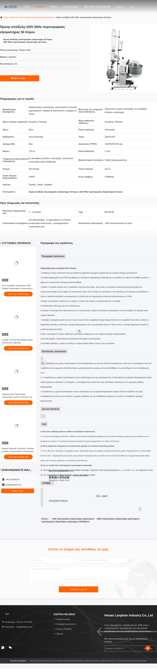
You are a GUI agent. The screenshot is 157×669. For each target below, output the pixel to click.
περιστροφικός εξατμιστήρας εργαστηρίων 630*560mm (65, 522)
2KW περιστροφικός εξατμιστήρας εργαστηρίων (73, 519)
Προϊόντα (40, 6)
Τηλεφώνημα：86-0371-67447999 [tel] (17, 622)
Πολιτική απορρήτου (18, 661)
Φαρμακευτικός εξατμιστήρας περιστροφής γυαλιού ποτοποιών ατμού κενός (18, 397)
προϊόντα (13, 17)
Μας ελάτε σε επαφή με (97, 6)
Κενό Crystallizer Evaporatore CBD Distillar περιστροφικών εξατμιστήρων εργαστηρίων (17, 288)
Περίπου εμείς (70, 6)
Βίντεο (54, 6)
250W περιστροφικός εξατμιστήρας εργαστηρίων (118, 519)
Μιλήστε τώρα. (20, 78)
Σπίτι (27, 6)
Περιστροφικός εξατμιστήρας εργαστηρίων (36, 17)
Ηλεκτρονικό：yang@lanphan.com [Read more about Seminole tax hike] (17, 627)
